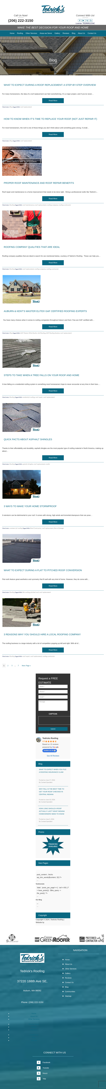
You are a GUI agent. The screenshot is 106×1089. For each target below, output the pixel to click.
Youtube (43, 1067)
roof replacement (26, 107)
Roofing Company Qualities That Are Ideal (32, 247)
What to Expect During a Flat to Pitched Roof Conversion (43, 570)
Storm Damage (59, 528)
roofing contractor (65, 205)
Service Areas (33, 1024)
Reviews (34, 1030)
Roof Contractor (35, 528)
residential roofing (28, 397)
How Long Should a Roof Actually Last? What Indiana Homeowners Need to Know (52, 811)
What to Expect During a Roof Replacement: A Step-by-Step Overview (50, 85)
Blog (10, 107)
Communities (70, 991)
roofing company (52, 205)
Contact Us (34, 1035)
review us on (50, 750)
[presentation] (54, 720)
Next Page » (26, 665)
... (37, 903)
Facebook (43, 1062)
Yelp (41, 1078)
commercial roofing (15, 528)
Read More (53, 100)
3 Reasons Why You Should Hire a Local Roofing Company (42, 634)
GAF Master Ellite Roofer (28, 333)
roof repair (39, 397)
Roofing (12, 205)
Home (34, 1013)
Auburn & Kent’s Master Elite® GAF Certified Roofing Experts (45, 311)
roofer (48, 464)
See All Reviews (53, 756)
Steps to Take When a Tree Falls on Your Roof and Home (41, 375)
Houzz (42, 1073)
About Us (33, 1016)
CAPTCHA (53, 714)
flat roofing (26, 592)
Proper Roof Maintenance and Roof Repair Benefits (39, 183)
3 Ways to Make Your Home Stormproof (30, 506)
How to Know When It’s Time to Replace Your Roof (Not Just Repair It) (50, 119)
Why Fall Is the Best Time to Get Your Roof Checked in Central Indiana (51, 791)
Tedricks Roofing (50, 738)
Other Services (34, 1019)
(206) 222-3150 (20, 20)
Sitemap (34, 1040)
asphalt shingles (27, 464)
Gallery (34, 1027)
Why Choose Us (41, 871)
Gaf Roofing (41, 333)
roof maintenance (28, 205)
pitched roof (34, 592)
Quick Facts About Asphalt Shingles (28, 439)
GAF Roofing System (52, 333)
